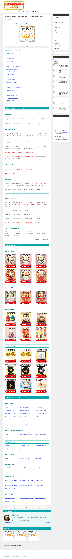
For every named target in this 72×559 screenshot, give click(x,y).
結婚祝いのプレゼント (40, 416)
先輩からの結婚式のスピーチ (41, 485)
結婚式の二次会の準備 (40, 498)
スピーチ (56, 32)
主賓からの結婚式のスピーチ (11, 480)
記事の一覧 (28, 11)
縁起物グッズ (57, 45)
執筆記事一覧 (47, 522)
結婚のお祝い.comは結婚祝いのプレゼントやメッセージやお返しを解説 (63, 60)
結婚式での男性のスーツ (40, 445)
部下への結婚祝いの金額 (40, 413)
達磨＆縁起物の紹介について (12, 69)
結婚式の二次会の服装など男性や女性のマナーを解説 (20, 538)
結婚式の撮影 (38, 458)
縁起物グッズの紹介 (12, 79)
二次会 (56, 35)
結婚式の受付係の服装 (9, 471)
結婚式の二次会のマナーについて (13, 50)
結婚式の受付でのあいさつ (10, 467)
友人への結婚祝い (39, 407)
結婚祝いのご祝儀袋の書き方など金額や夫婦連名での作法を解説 (63, 88)
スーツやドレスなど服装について (14, 63)
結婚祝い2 (57, 19)
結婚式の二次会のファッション (26, 498)
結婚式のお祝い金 (24, 416)
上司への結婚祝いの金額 (10, 413)
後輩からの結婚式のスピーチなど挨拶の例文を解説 (63, 77)
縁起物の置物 (57, 43)
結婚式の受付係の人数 (40, 467)
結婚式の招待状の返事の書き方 (26, 434)
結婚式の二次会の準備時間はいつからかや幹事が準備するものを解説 (32, 539)
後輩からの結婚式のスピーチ (11, 488)
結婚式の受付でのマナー (12, 95)
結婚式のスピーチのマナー (13, 98)
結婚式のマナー (8, 434)
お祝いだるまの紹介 (12, 71)
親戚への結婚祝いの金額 (40, 410)
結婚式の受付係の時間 (24, 471)
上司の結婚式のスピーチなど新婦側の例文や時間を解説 (63, 82)
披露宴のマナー (8, 458)
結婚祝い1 (57, 17)
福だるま (56, 40)
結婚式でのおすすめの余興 (25, 458)
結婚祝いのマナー (8, 407)
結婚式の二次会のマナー (12, 100)
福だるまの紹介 (11, 74)
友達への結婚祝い (24, 407)
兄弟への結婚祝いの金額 (25, 410)
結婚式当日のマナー (12, 92)
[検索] (61, 53)
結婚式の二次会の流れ (9, 501)
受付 (56, 30)
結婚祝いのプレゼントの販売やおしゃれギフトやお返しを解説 (63, 93)
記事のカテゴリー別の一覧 (12, 82)
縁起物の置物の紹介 (12, 77)
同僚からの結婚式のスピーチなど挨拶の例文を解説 (63, 98)
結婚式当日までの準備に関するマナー (15, 87)
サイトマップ (61, 103)
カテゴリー (10, 11)
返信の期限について (12, 53)
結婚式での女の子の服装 (25, 448)
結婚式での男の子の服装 (10, 448)
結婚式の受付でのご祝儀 (25, 467)
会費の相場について (12, 61)
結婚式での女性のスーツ (10, 445)
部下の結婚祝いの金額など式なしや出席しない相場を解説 (63, 66)
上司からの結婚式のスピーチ (11, 485)
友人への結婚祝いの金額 (10, 416)
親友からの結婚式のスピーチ (41, 480)
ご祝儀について (11, 58)
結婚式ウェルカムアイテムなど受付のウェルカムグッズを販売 (63, 71)
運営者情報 (34, 11)
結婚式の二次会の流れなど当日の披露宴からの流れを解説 (8, 538)
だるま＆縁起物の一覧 (20, 11)
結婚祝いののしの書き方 (10, 424)
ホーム (4, 11)
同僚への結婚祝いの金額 (25, 413)
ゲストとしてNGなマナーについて (14, 66)
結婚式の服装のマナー (12, 90)
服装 (56, 25)
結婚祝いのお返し (24, 424)
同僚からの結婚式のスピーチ (26, 485)
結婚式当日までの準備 (59, 22)
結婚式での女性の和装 (24, 445)
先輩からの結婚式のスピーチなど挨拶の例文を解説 (63, 109)
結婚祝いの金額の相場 (9, 410)
